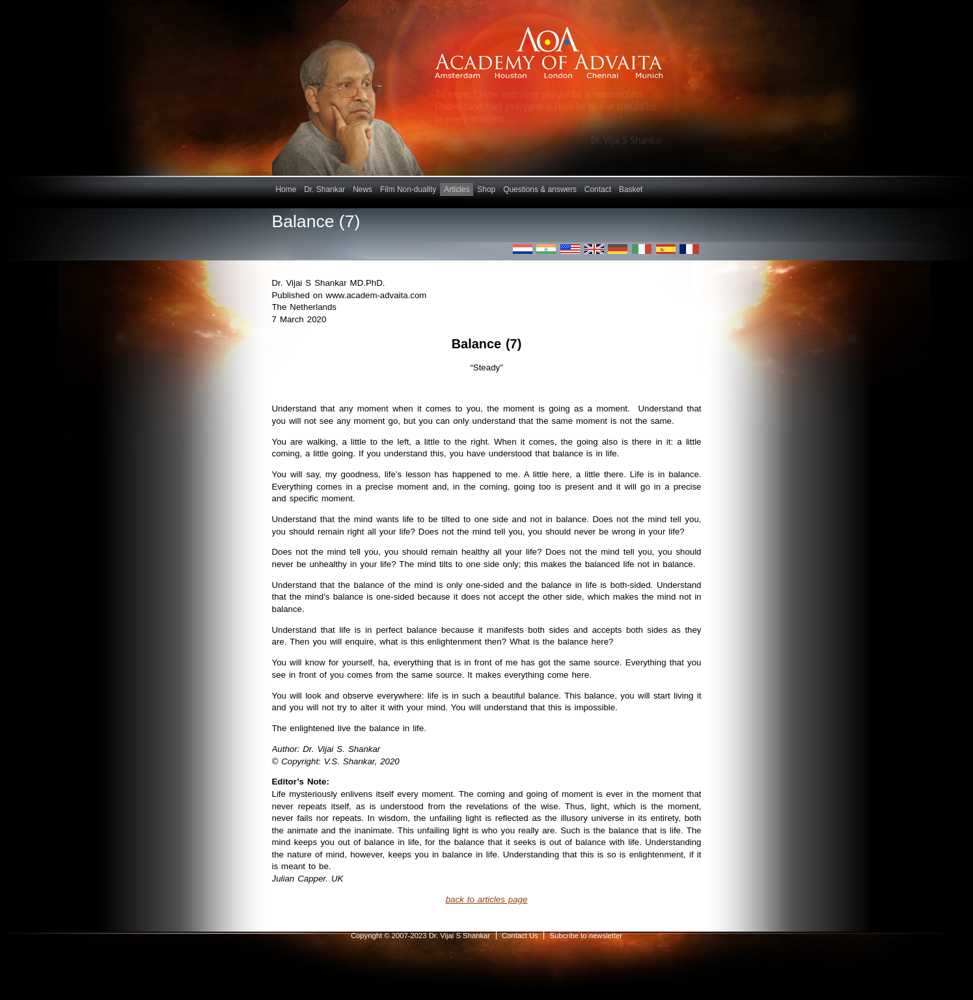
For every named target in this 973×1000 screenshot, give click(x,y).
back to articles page (487, 899)
